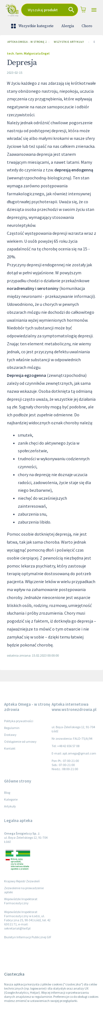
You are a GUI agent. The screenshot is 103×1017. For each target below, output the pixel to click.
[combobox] (49, 10)
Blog (7, 792)
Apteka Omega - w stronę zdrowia (25, 42)
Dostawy (10, 735)
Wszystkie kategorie (33, 26)
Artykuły (10, 806)
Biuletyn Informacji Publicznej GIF (27, 937)
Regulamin (12, 728)
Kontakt (9, 748)
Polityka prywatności (18, 721)
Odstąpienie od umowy (20, 741)
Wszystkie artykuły (69, 42)
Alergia (67, 26)
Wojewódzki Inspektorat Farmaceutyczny (20, 901)
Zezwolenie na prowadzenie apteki (24, 890)
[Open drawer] (94, 10)
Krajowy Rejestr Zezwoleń (22, 881)
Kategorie (11, 799)
